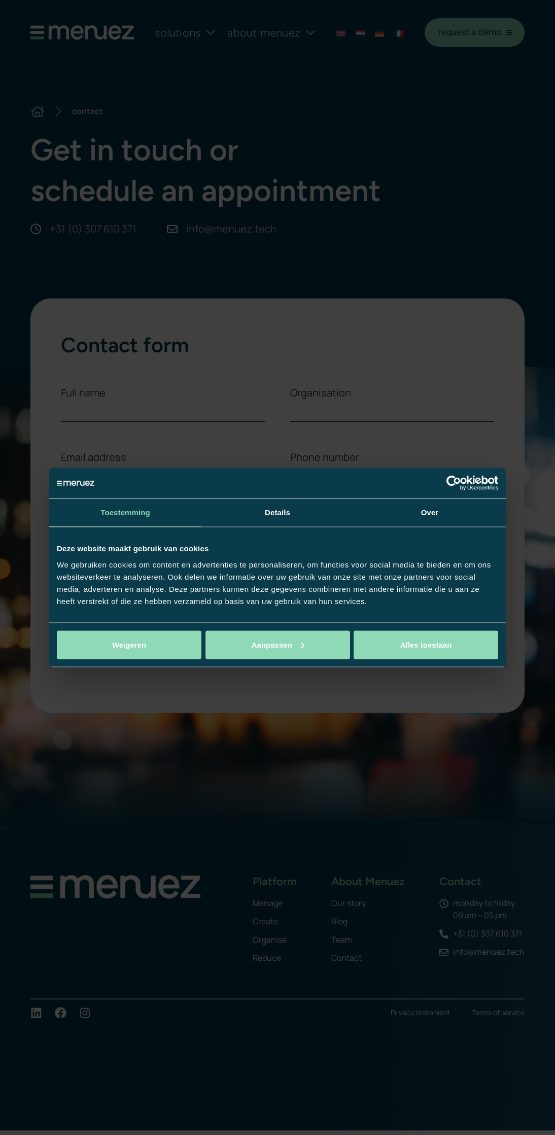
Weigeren (129, 644)
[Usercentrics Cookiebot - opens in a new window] (453, 483)
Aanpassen (278, 644)
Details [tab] (277, 512)
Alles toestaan (426, 644)
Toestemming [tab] (125, 512)
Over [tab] (430, 512)
